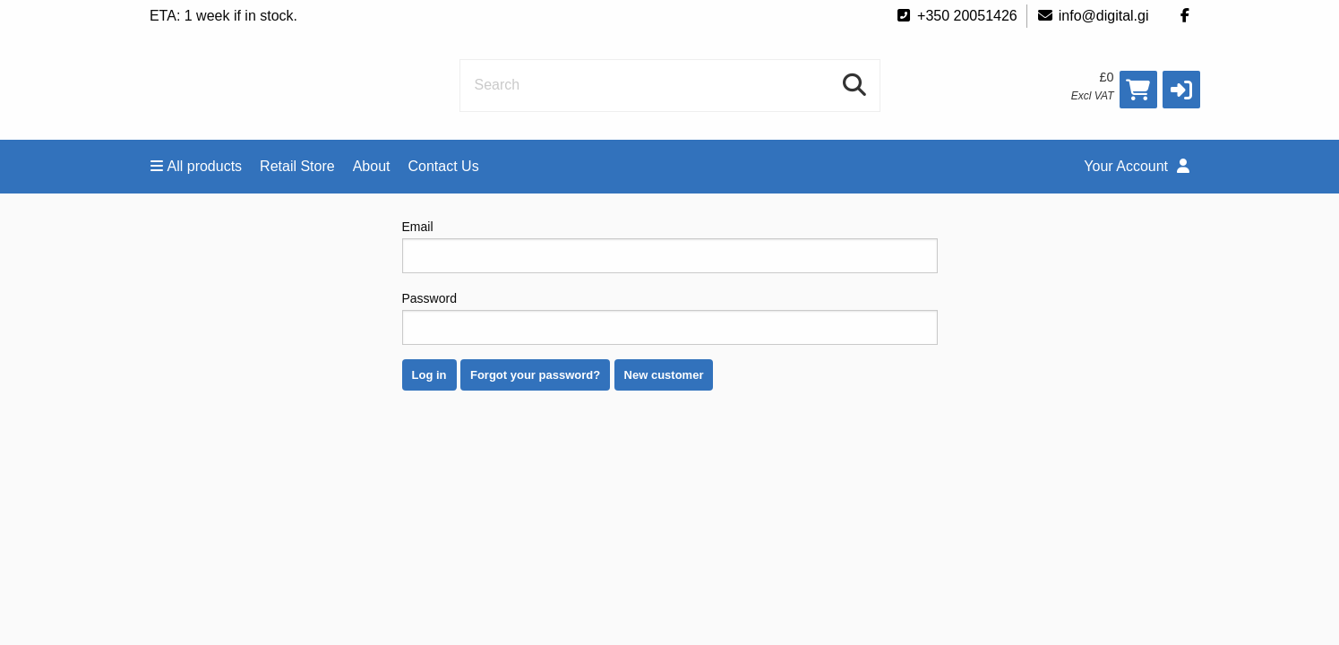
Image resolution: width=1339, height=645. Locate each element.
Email (670, 246)
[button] (1181, 89)
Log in (429, 375)
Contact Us (443, 166)
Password (670, 318)
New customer (664, 375)
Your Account (1136, 166)
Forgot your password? (535, 375)
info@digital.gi (1092, 15)
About (372, 166)
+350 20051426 (956, 15)
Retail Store (297, 166)
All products (196, 166)
